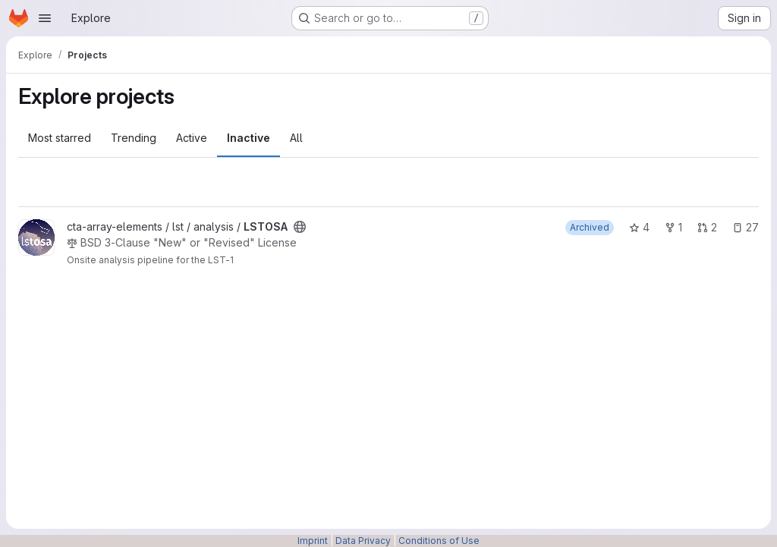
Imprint (312, 540)
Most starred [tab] (59, 137)
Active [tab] (191, 137)
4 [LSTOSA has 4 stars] (639, 227)
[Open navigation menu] (45, 18)
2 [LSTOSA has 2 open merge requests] (707, 227)
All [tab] (296, 137)
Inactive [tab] (248, 137)
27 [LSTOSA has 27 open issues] (745, 227)
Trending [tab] (133, 137)
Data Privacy (363, 540)
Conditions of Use (439, 540)
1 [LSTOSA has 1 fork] (673, 227)
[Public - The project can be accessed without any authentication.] (300, 227)
